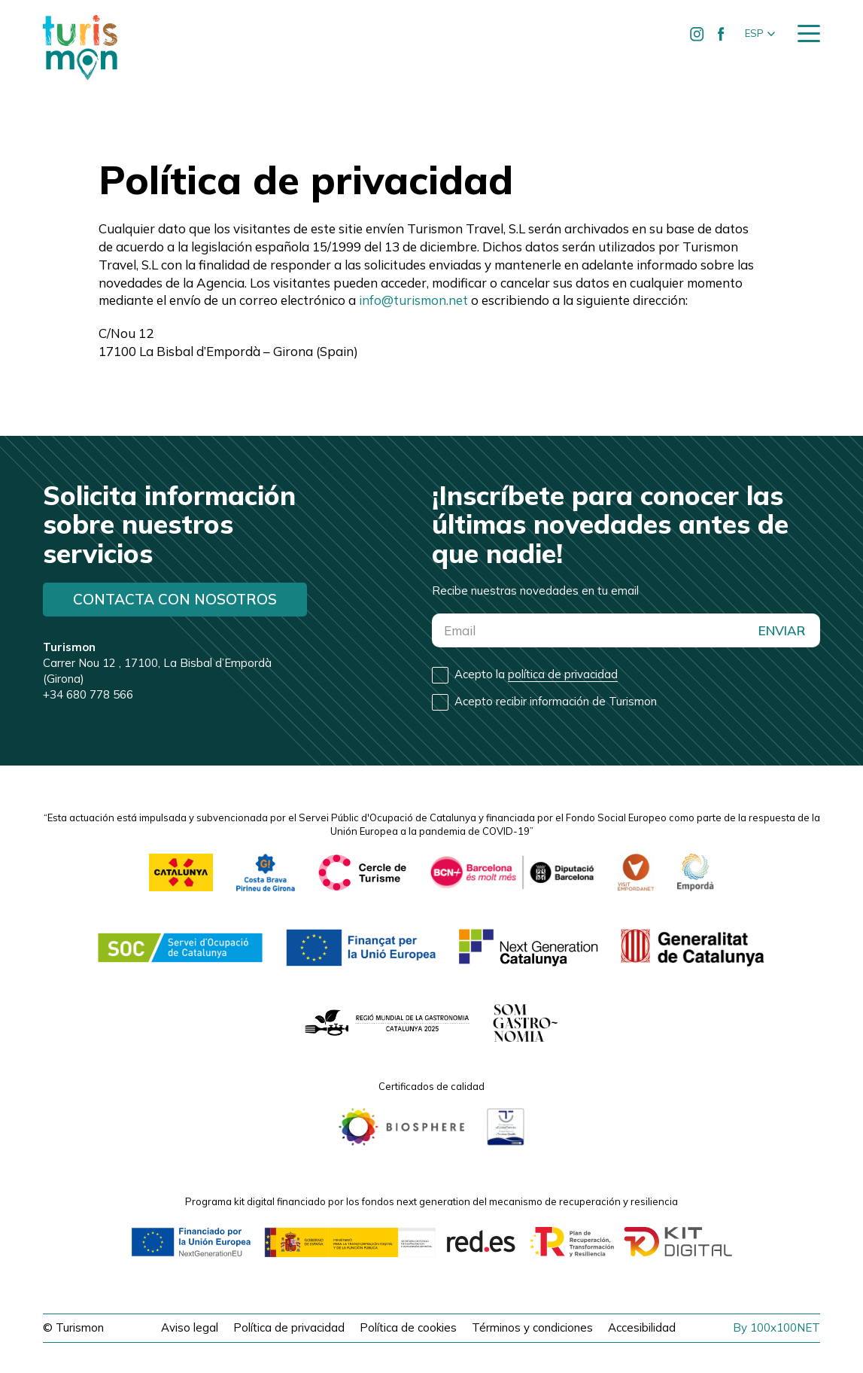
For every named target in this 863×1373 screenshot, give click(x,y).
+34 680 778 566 (88, 694)
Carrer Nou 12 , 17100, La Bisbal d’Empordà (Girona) (157, 663)
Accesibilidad (642, 1327)
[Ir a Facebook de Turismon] (721, 34)
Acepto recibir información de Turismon (555, 701)
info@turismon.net (413, 300)
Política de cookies (408, 1327)
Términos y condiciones (532, 1327)
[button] (760, 34)
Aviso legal (189, 1327)
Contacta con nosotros (175, 599)
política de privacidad (563, 674)
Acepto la (536, 674)
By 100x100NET (776, 1327)
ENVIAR (781, 630)
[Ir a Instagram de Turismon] (697, 34)
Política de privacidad (289, 1327)
